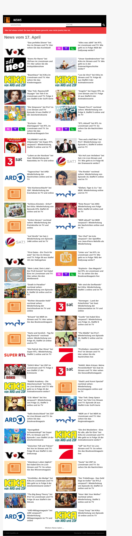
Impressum (100, 533)
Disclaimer (78, 533)
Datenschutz (91, 533)
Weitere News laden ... (54, 528)
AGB (84, 533)
